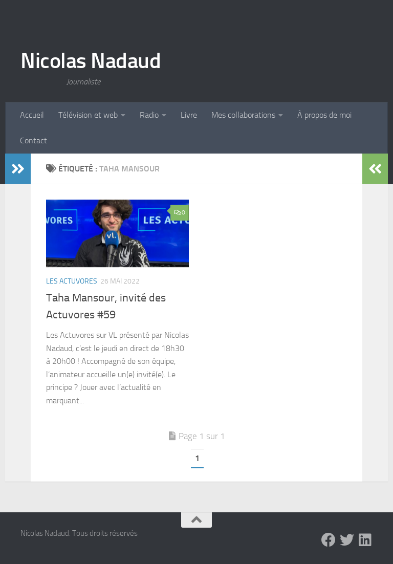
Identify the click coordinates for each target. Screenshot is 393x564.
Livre (189, 115)
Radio (149, 115)
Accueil (32, 115)
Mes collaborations (243, 115)
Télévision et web (88, 115)
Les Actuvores (71, 281)
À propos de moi (324, 115)
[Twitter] (347, 540)
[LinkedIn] (365, 540)
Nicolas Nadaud (90, 61)
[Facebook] (328, 540)
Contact (33, 140)
